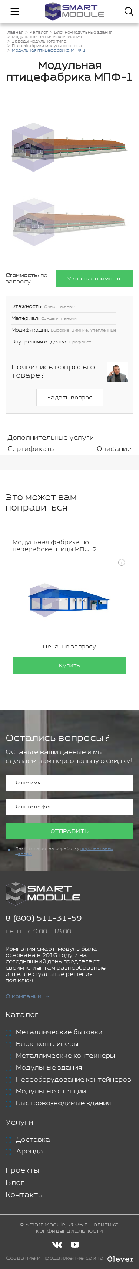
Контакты (25, 1195)
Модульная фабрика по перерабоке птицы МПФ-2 (55, 546)
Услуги (19, 1122)
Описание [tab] (114, 449)
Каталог (22, 1015)
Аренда (29, 1151)
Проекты (22, 1170)
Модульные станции (51, 1091)
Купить (69, 665)
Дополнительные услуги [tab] (50, 438)
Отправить (69, 831)
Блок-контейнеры (47, 1044)
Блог (15, 1183)
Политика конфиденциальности (77, 1228)
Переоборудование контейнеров (73, 1079)
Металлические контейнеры (65, 1056)
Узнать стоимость (94, 279)
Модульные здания (49, 1068)
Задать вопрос (69, 398)
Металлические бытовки (59, 1032)
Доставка (33, 1139)
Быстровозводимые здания (63, 1103)
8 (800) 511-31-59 (44, 918)
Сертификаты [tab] (31, 449)
